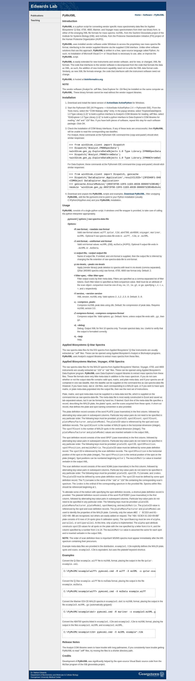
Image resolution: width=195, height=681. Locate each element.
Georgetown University (151, 674)
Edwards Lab (44, 6)
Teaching (35, 20)
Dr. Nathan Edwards (39, 673)
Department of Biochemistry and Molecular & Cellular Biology (54, 675)
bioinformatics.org (93, 79)
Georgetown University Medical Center (46, 677)
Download (134, 194)
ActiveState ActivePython (119, 103)
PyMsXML (159, 15)
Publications (37, 15)
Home (138, 15)
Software (147, 15)
